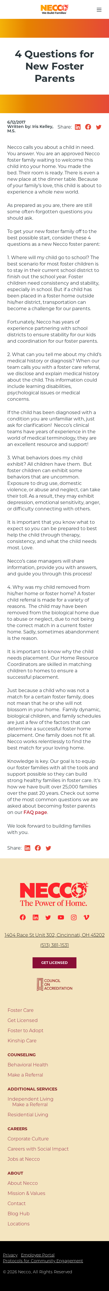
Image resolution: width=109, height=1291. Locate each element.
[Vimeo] (86, 917)
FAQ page (35, 812)
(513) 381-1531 (54, 945)
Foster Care (21, 1010)
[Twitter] (48, 917)
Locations (19, 1224)
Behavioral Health (28, 1065)
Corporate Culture (28, 1139)
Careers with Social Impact (38, 1149)
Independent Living (30, 1099)
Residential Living (28, 1115)
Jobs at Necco (24, 1159)
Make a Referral (25, 1075)
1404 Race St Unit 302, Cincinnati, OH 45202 (55, 935)
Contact (17, 1204)
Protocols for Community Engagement (43, 1261)
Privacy (10, 1255)
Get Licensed (54, 962)
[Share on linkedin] (78, 127)
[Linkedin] (35, 917)
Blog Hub (19, 1214)
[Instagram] (74, 917)
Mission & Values (26, 1193)
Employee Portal (38, 1255)
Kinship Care (22, 1041)
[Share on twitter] (99, 127)
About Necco (23, 1183)
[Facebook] (23, 917)
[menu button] (99, 9)
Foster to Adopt (25, 1031)
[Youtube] (61, 917)
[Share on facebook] (88, 127)
